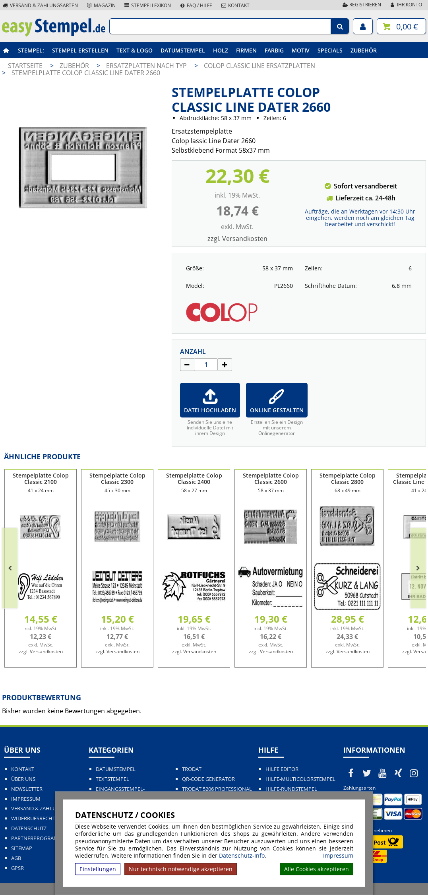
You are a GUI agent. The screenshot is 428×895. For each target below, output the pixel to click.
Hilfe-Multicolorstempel (300, 779)
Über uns (23, 779)
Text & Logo (134, 50)
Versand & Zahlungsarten (40, 5)
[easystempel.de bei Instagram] (414, 773)
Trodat (191, 769)
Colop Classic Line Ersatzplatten (259, 65)
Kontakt (235, 5)
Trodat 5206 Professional (217, 789)
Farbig (274, 50)
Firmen (246, 50)
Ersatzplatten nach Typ (147, 65)
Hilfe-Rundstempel (291, 789)
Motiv (301, 50)
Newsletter (27, 789)
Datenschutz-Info (242, 855)
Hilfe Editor (281, 769)
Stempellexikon (147, 5)
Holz (220, 50)
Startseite (25, 65)
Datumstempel (183, 50)
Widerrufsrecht (33, 818)
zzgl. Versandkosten (237, 238)
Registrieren (361, 4)
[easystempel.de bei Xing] (398, 773)
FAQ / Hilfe (195, 5)
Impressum (338, 855)
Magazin (101, 5)
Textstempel (112, 779)
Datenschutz (28, 828)
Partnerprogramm (37, 838)
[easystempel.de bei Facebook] (351, 773)
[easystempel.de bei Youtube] (382, 773)
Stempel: (31, 50)
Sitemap (21, 848)
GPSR (17, 868)
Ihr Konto (405, 4)
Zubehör (364, 50)
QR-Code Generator (208, 779)
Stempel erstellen (80, 50)
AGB (16, 858)
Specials (330, 50)
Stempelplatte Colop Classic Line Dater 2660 (86, 72)
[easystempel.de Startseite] (53, 34)
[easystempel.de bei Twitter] (367, 773)
